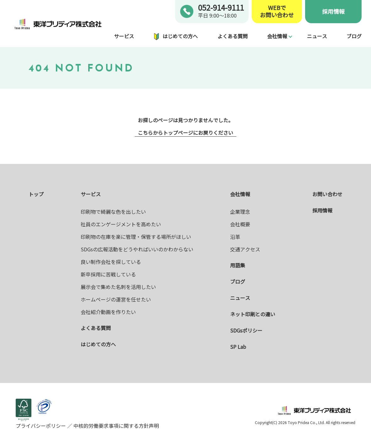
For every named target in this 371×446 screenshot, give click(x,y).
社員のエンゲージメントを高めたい (121, 224)
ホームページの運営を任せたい (116, 299)
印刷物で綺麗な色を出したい (113, 211)
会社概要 (240, 224)
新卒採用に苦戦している (108, 274)
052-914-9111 (221, 7)
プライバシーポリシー (41, 425)
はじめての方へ (180, 36)
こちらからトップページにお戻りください (185, 132)
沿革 (235, 236)
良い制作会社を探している (111, 261)
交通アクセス (245, 249)
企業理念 (240, 211)
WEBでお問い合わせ (277, 11)
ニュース (317, 36)
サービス (124, 36)
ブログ (354, 36)
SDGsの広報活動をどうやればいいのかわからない (137, 249)
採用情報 (333, 11)
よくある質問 (233, 36)
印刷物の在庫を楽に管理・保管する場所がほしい (136, 236)
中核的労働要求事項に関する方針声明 (115, 425)
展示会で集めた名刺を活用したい (118, 287)
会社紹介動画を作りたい (108, 312)
